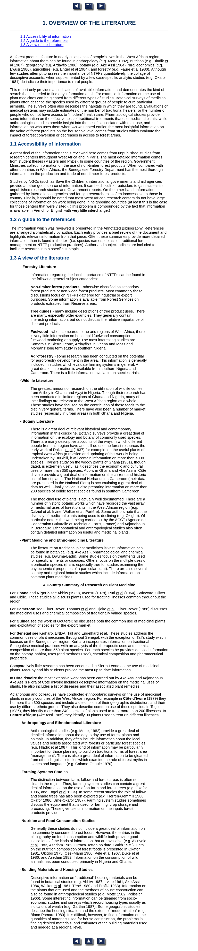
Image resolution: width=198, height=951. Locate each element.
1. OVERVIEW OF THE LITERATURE (89, 23)
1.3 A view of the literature (41, 45)
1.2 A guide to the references (44, 41)
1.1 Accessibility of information (45, 36)
